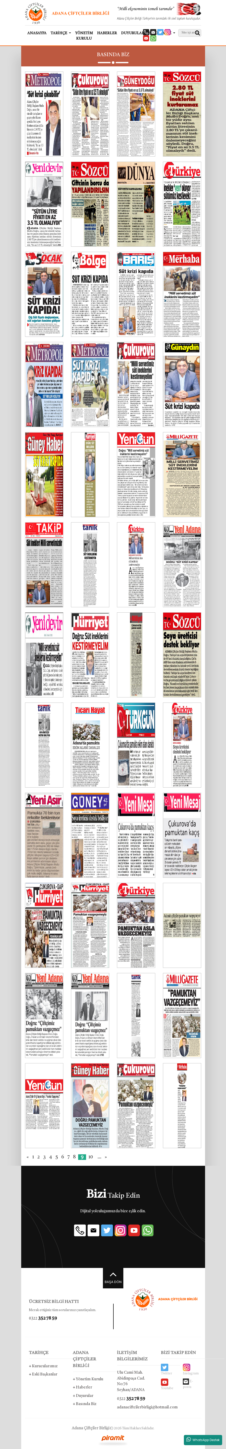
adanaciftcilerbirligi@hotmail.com (135, 1407)
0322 (43, 1318)
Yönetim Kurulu (88, 1379)
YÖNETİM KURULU (84, 35)
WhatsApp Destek (203, 1439)
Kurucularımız (43, 1366)
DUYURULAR (132, 33)
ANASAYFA (36, 33)
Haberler (82, 1387)
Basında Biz (85, 1404)
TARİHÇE (39, 1353)
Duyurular (83, 1396)
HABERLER (107, 33)
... (99, 1157)
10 (90, 1157)
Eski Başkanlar (43, 1374)
